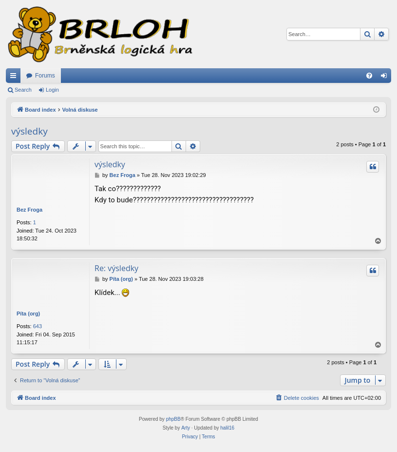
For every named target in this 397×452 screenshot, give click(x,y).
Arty (185, 428)
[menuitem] (369, 75)
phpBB (173, 419)
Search (23, 90)
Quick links (15, 77)
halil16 (227, 428)
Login (52, 90)
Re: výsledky (116, 268)
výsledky (29, 131)
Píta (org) (28, 313)
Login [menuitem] (386, 77)
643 (37, 326)
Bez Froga (29, 210)
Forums (45, 75)
